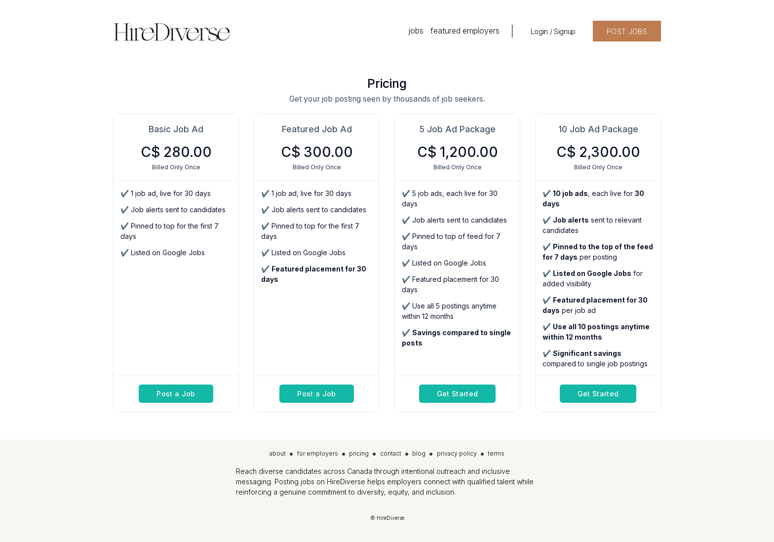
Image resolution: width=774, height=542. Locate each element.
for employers (317, 453)
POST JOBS (627, 31)
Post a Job (175, 393)
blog (419, 453)
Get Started (457, 393)
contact (390, 453)
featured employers (465, 31)
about (278, 453)
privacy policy (457, 453)
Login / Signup (553, 31)
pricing (359, 453)
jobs (416, 31)
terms (496, 453)
